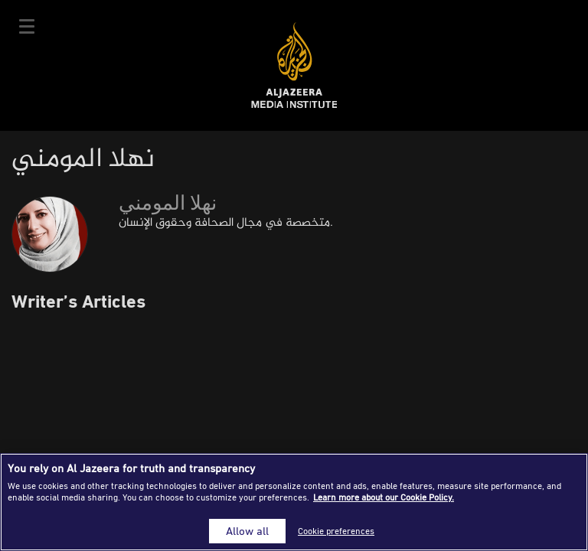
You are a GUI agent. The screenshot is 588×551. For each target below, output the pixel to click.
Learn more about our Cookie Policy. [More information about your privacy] (383, 497)
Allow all (247, 530)
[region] (294, 502)
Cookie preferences (336, 530)
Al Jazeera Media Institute (294, 65)
